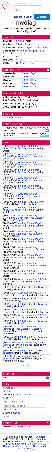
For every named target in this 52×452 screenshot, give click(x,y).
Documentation (11, 446)
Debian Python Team (29, 47)
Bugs (27, 446)
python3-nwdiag (12, 117)
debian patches (11, 412)
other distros (10, 409)
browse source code (14, 401)
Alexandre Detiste (13, 53)
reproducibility (25, 394)
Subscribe (42, 17)
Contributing (27, 448)
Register (18, 16)
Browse (25, 63)
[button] (4, 127)
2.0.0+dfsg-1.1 (30, 76)
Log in (29, 16)
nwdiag (20, 41)
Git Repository (41, 446)
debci (6, 416)
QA (32, 63)
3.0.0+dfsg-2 (29, 80)
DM (41, 51)
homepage (9, 388)
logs (13, 394)
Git (17, 63)
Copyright (41, 436)
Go (17, 10)
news (6, 142)
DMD (44, 48)
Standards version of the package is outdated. (26, 134)
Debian (9, 436)
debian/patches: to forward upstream (26, 129)
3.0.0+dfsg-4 (29, 83)
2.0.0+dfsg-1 (29, 73)
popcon (7, 397)
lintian (6, 391)
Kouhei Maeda (25, 50)
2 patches (30, 127)
